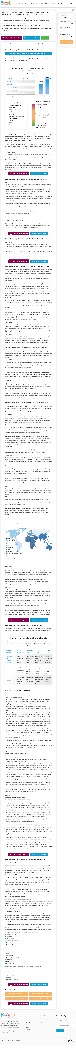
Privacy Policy (44, 1020)
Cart (71, 10)
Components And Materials (22, 9)
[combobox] (67, 17)
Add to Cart (66, 42)
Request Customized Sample (31, 37)
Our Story (32, 3)
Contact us (28, 1030)
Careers (54, 3)
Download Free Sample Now (11, 38)
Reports (38, 3)
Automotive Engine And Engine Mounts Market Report (16, 994)
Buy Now (45, 37)
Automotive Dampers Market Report (16, 999)
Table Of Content (42, 44)
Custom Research (46, 3)
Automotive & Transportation (15, 9)
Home (2, 9)
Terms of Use (44, 1022)
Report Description (15, 44)
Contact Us (60, 3)
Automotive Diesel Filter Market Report (41, 999)
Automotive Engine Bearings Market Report (41, 994)
